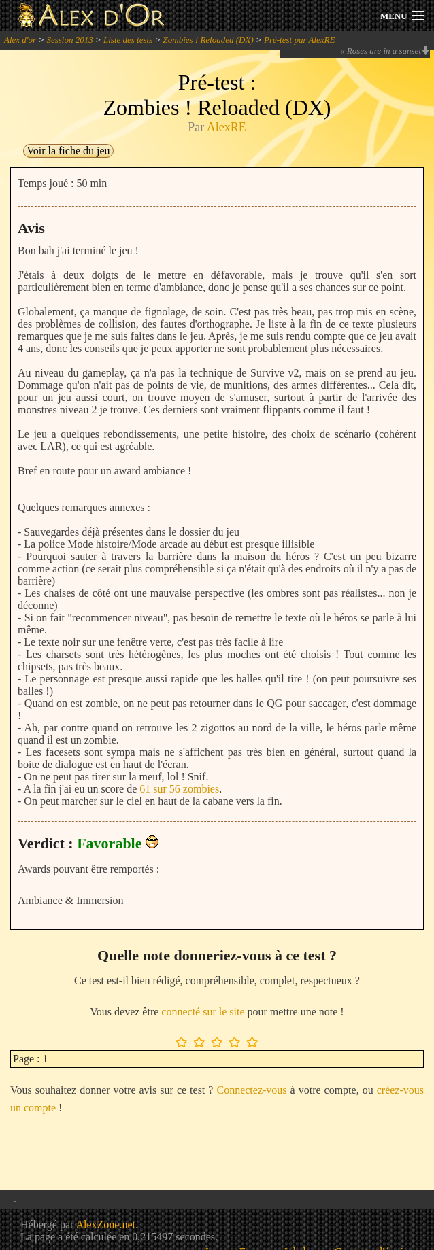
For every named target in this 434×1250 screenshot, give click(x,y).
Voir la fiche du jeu (68, 150)
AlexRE (226, 127)
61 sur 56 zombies (179, 789)
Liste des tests (127, 40)
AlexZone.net (105, 1224)
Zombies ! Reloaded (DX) (208, 40)
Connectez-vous (251, 1090)
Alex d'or (20, 40)
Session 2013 (69, 40)
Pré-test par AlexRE (299, 40)
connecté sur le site (202, 1012)
